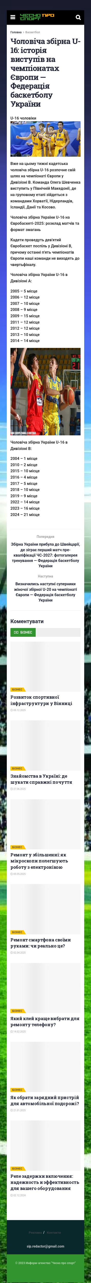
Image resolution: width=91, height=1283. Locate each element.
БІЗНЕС (17, 690)
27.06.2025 (18, 789)
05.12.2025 (18, 710)
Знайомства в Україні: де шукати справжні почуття (41, 779)
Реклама (35, 1233)
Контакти (54, 1233)
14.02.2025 (18, 1032)
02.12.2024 (18, 1196)
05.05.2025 (18, 874)
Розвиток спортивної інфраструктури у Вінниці (41, 701)
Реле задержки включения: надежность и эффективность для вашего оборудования (44, 1183)
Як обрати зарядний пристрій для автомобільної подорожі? (44, 1101)
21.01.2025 (18, 1111)
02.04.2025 (18, 953)
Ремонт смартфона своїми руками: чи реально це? (40, 943)
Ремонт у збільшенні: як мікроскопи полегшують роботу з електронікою (39, 861)
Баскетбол (32, 32)
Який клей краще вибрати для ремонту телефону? (44, 1022)
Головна (16, 32)
